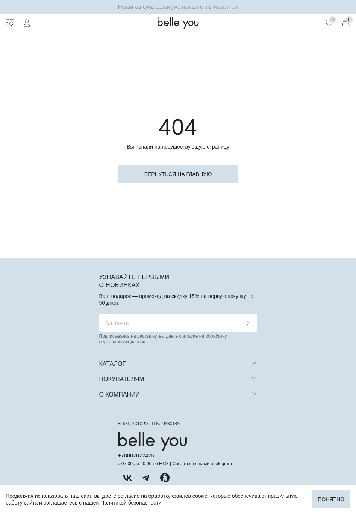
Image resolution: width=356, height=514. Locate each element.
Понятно (331, 499)
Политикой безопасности (130, 503)
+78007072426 (136, 455)
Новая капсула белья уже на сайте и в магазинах (178, 7)
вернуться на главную (178, 174)
